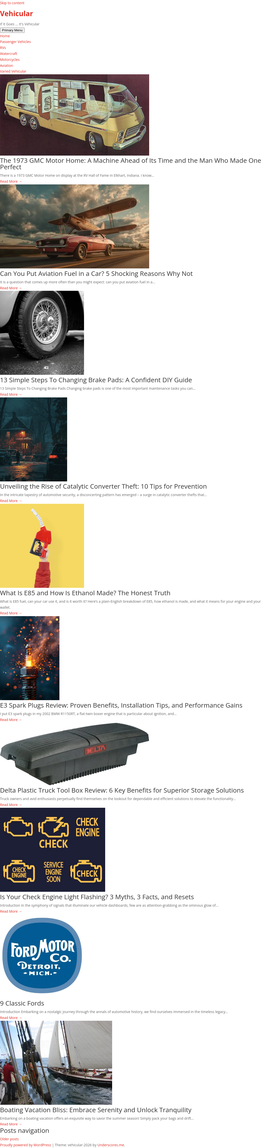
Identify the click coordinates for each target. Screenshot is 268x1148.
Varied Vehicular (13, 71)
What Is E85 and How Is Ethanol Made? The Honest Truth (85, 592)
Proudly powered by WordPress (26, 1145)
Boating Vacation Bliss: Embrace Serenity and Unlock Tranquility (95, 1109)
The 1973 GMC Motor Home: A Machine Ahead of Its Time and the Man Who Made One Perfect (130, 163)
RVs (3, 47)
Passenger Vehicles (15, 41)
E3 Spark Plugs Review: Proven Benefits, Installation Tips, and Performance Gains (121, 705)
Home (5, 36)
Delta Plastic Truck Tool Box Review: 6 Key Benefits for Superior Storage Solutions (122, 790)
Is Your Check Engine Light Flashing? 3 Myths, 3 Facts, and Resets (97, 896)
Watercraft (8, 53)
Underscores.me (110, 1145)
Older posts (9, 1139)
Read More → (11, 181)
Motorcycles (10, 59)
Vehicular (16, 13)
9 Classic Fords (22, 1003)
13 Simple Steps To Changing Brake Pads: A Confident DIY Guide (96, 379)
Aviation (6, 65)
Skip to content (12, 2)
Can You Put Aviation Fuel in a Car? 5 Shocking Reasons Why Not (96, 273)
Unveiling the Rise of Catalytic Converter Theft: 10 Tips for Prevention (103, 486)
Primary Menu (12, 30)
